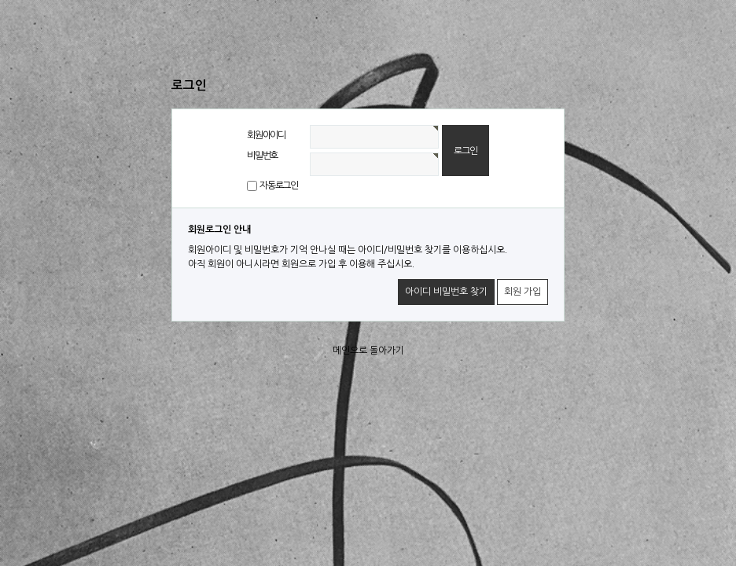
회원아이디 (266, 135)
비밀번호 (262, 155)
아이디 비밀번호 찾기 (446, 291)
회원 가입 (522, 291)
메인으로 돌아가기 (368, 350)
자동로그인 (278, 185)
